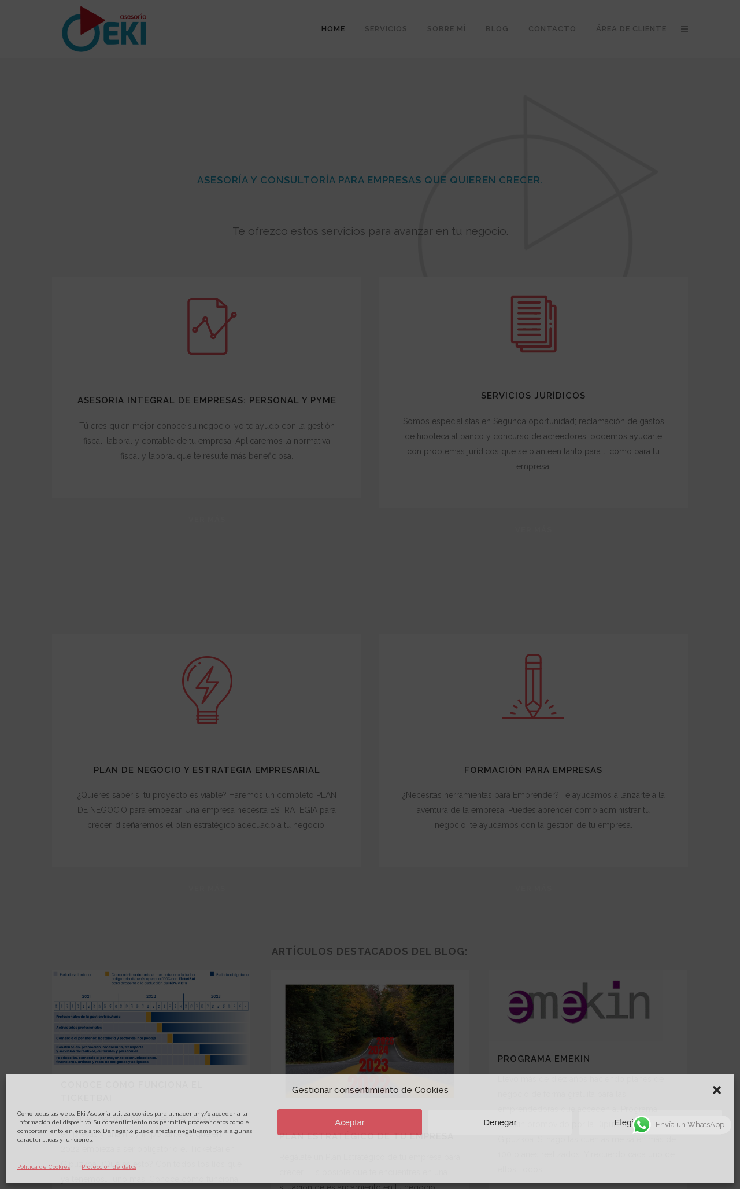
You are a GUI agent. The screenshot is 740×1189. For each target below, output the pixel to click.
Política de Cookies (43, 1167)
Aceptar (350, 1122)
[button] (717, 1090)
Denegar (500, 1122)
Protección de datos (109, 1167)
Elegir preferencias (650, 1122)
